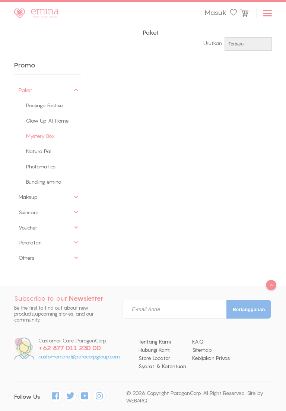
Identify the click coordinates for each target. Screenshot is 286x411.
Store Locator (154, 358)
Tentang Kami (155, 341)
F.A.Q (198, 341)
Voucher (28, 227)
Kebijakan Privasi (211, 358)
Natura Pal (38, 151)
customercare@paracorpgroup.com (79, 357)
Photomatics (40, 166)
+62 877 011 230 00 (69, 348)
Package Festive (44, 105)
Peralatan (30, 242)
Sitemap (202, 350)
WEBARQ (136, 400)
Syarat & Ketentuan (162, 366)
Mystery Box (40, 136)
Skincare (29, 212)
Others (26, 257)
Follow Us (27, 396)
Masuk (215, 13)
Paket (25, 90)
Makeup (28, 197)
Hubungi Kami (155, 350)
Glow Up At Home (47, 120)
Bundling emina (43, 181)
